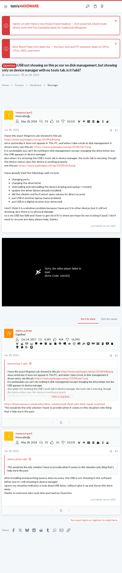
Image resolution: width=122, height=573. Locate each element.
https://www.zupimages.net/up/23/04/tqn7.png (62, 146)
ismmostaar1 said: (17, 363)
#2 (116, 355)
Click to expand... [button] (61, 396)
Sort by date (88, 318)
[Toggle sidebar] (109, 6)
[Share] (110, 130)
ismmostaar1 (12, 74)
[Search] (117, 6)
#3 (116, 451)
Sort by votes (109, 318)
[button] (5, 6)
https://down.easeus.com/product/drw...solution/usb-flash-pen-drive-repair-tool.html (54, 404)
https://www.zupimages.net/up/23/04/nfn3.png (47, 165)
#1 (116, 130)
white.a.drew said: (17, 459)
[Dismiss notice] (115, 21)
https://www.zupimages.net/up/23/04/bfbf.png (32, 139)
